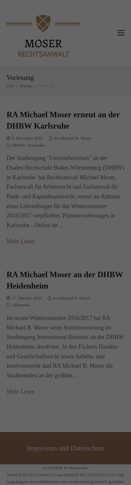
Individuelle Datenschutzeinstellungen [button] (65, 315)
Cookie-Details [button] (43, 327)
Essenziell (34, 263)
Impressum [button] (90, 327)
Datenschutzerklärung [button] (68, 327)
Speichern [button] (65, 299)
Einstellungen (85, 245)
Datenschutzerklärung (101, 239)
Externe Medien (88, 263)
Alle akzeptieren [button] (66, 282)
